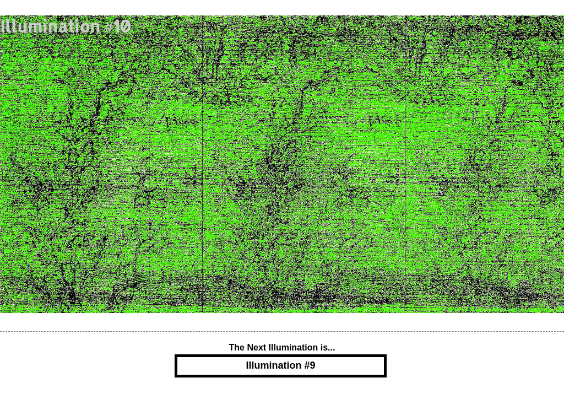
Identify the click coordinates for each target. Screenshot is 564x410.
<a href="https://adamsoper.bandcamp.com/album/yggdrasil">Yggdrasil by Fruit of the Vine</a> (268, 164)
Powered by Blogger (282, 401)
